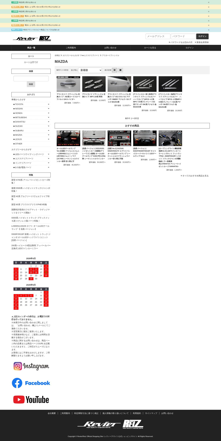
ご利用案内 (71, 48)
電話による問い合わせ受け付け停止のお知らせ (42, 7)
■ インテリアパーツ (22, 163)
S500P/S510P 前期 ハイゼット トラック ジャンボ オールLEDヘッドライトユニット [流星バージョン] (30, 237)
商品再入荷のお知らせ (27, 2)
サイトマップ (151, 413)
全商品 (57, 55)
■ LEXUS (17, 139)
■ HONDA (17, 113)
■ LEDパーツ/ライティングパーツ (28, 154)
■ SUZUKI (18, 126)
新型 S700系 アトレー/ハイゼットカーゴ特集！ (30, 181)
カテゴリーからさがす (71, 55)
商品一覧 (31, 48)
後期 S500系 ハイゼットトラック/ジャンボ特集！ (30, 189)
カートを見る (150, 48)
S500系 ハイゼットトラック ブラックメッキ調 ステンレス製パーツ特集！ (30, 219)
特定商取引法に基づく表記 (86, 413)
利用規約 (137, 413)
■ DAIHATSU (19, 122)
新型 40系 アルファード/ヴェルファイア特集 (30, 198)
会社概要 (52, 413)
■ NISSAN (18, 108)
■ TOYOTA (18, 104)
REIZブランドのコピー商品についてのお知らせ (41, 30)
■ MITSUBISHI (20, 117)
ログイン (190, 48)
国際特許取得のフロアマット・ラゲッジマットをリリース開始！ (30, 211)
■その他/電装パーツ (22, 167)
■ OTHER (17, 144)
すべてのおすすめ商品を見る (195, 176)
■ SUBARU (18, 130)
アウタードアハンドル (110, 55)
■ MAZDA (17, 135)
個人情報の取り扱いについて (116, 413)
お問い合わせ (110, 48)
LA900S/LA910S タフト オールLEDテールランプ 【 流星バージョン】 (30, 227)
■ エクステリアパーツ (90, 55)
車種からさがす (18, 99)
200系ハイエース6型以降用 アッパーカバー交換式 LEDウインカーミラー (31, 247)
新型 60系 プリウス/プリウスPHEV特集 (29, 204)
